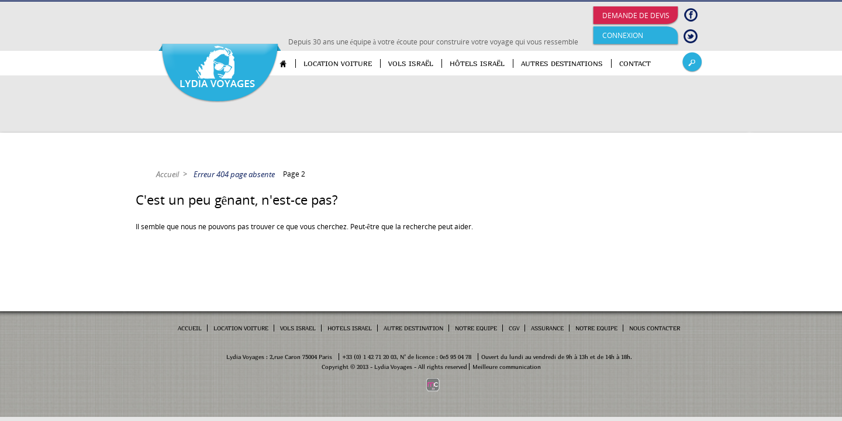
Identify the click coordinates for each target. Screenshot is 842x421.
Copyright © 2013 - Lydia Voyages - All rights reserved (394, 366)
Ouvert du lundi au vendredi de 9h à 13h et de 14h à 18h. (556, 356)
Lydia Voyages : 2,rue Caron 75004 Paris (279, 356)
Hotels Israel (349, 328)
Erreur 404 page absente (234, 174)
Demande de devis (636, 15)
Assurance (547, 328)
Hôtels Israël (477, 63)
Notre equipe (596, 328)
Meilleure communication (506, 366)
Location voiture (337, 63)
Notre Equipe (476, 328)
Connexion (622, 35)
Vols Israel (298, 328)
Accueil (287, 63)
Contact (635, 63)
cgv (514, 328)
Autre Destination (413, 328)
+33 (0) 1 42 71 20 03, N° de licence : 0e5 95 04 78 (406, 356)
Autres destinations (562, 63)
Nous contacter (654, 328)
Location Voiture (240, 328)
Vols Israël (410, 63)
